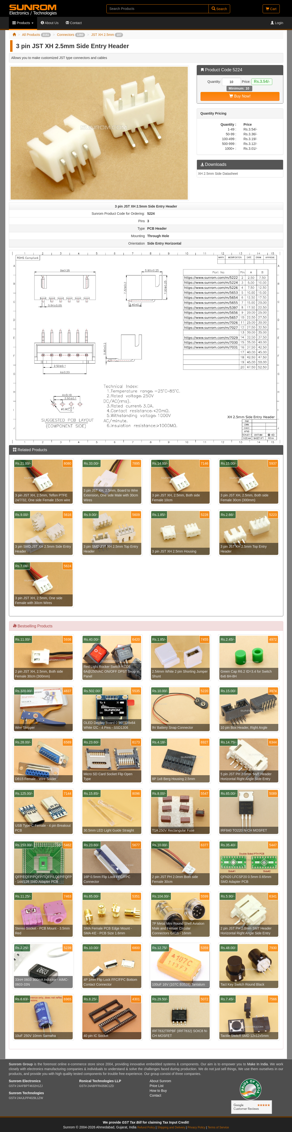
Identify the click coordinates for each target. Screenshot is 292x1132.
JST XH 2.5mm (107, 35)
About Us (50, 23)
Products (23, 23)
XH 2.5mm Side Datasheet (218, 174)
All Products (36, 35)
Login (277, 23)
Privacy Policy (196, 1127)
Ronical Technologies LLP (100, 1081)
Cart (271, 9)
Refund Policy (146, 1127)
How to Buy (158, 1091)
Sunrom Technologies (26, 1093)
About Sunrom (160, 1081)
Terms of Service (218, 1127)
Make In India (257, 1064)
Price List (157, 1086)
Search (219, 9)
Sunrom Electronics (25, 1081)
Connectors (71, 35)
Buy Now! (240, 96)
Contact (74, 23)
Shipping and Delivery (171, 1127)
